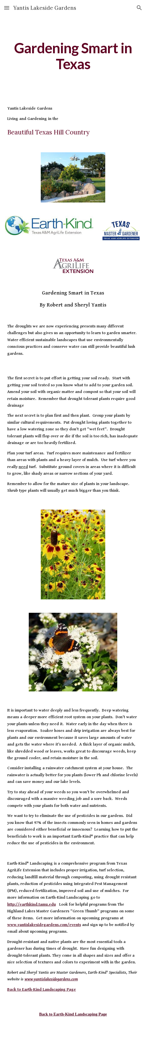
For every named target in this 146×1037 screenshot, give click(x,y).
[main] (73, 56)
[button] (6, 7)
